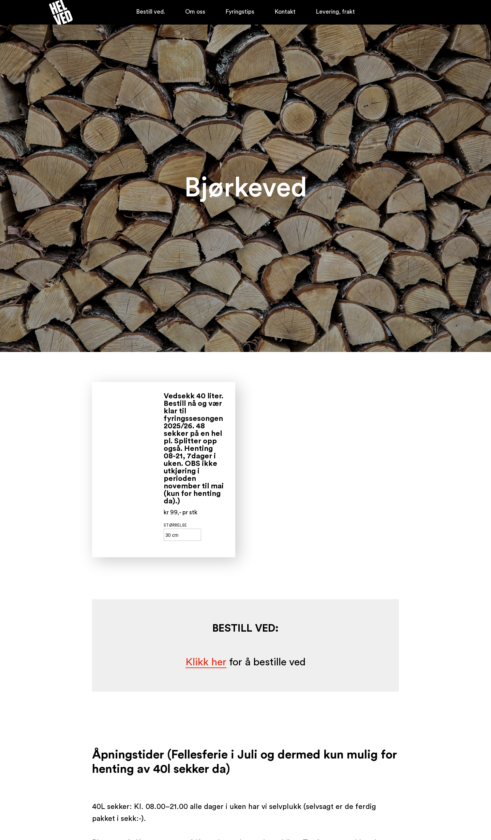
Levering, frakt (335, 12)
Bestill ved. (150, 12)
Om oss (195, 12)
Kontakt (285, 12)
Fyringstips (239, 12)
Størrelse (175, 525)
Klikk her (205, 662)
